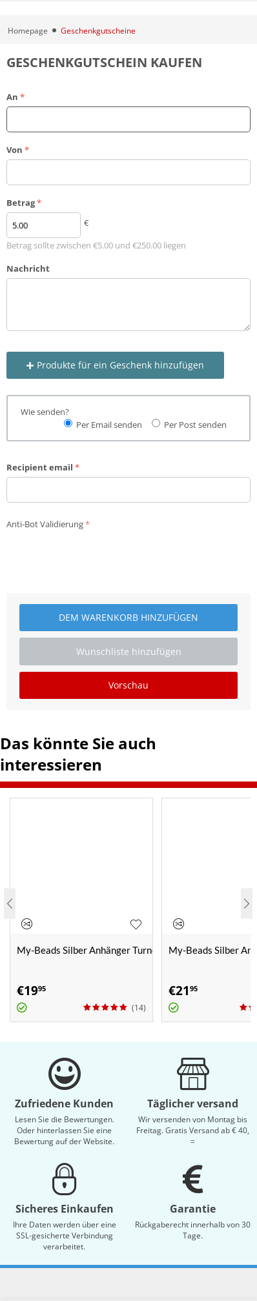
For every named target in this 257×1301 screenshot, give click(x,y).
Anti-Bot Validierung (44, 524)
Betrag (20, 202)
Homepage (28, 30)
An (12, 97)
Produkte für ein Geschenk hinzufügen (115, 365)
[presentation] (104, 558)
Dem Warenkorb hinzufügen (128, 617)
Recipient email (39, 467)
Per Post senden (195, 424)
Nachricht (28, 268)
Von (14, 150)
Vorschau (128, 685)
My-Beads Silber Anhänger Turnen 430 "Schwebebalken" (84, 950)
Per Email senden (109, 424)
